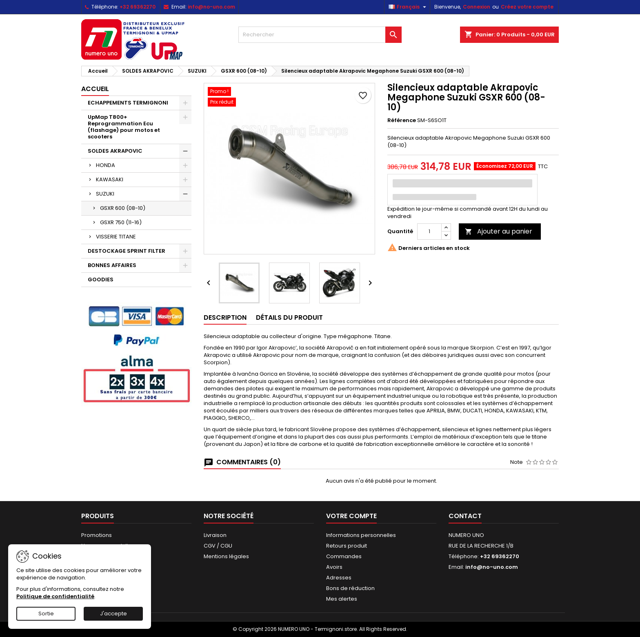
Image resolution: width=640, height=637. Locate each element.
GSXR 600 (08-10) (122, 208)
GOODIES (100, 279)
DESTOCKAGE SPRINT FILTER (126, 251)
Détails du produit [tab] (289, 317)
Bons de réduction (350, 588)
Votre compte (351, 516)
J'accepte (113, 613)
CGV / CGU (218, 546)
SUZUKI (105, 194)
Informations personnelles (361, 535)
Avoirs (334, 567)
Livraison (215, 535)
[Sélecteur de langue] (408, 7)
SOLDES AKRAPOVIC (115, 151)
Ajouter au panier (498, 231)
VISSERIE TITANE (116, 237)
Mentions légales (226, 556)
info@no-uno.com (211, 6)
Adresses (338, 577)
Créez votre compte (527, 6)
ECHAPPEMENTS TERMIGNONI (128, 103)
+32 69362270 (138, 6)
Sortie (46, 613)
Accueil (95, 89)
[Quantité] (429, 231)
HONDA (105, 165)
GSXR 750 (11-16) (121, 222)
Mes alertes (341, 599)
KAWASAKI (109, 179)
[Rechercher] (320, 35)
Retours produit (346, 546)
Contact (465, 516)
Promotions (96, 535)
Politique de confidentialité (55, 596)
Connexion (476, 6)
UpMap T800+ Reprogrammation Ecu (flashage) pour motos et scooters (124, 126)
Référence (401, 120)
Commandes (344, 556)
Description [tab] (225, 317)
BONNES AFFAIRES (112, 265)
